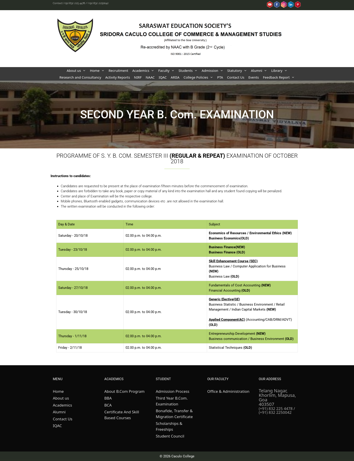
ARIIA (175, 77)
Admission (213, 70)
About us (77, 70)
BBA (108, 398)
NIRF (138, 77)
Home (98, 70)
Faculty (167, 70)
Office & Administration (228, 391)
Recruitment (118, 70)
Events (253, 77)
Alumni (260, 70)
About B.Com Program (124, 391)
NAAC (150, 77)
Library (280, 70)
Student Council (170, 436)
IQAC (163, 77)
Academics (144, 70)
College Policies (199, 77)
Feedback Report (279, 77)
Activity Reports (117, 77)
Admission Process (172, 391)
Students (189, 70)
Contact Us (235, 77)
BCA (108, 405)
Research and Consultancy (80, 77)
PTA (220, 77)
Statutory (238, 70)
